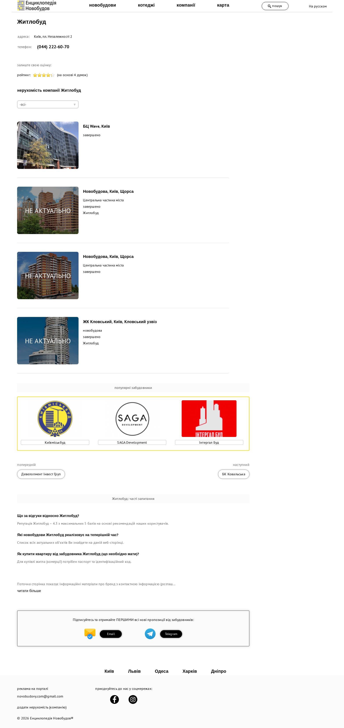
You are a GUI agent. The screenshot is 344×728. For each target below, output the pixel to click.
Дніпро (218, 671)
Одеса (161, 671)
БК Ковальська (233, 474)
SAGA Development (132, 442)
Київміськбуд (55, 442)
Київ (109, 671)
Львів (134, 671)
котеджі (146, 5)
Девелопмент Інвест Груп (41, 474)
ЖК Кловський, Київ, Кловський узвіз (120, 321)
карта (223, 5)
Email (111, 634)
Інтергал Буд (209, 442)
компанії (186, 5)
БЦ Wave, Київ (96, 126)
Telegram (171, 634)
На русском (318, 6)
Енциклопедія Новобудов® (51, 718)
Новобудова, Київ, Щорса (108, 191)
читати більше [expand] (29, 591)
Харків (190, 671)
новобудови (102, 5)
